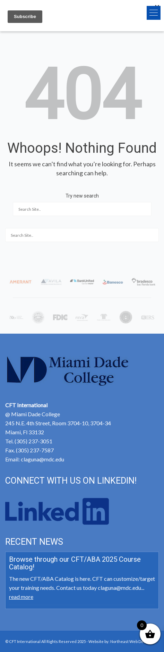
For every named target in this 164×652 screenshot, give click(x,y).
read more (21, 596)
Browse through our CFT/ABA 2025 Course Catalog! (75, 563)
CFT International (25, 641)
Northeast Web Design (130, 641)
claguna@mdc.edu (42, 459)
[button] (154, 13)
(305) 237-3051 (33, 441)
